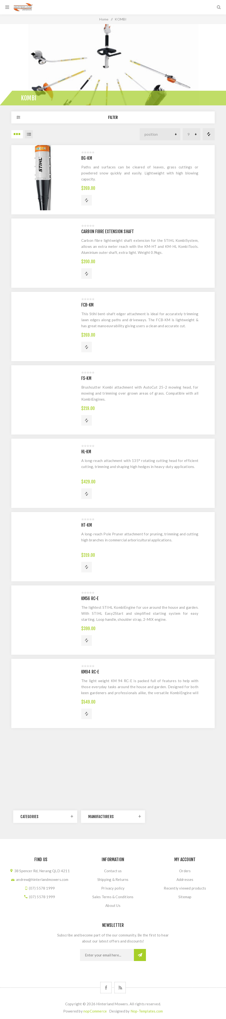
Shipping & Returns (113, 879)
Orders (185, 871)
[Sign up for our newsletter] (107, 955)
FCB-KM (87, 305)
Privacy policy (113, 888)
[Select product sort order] (160, 134)
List (29, 134)
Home (103, 19)
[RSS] (120, 987)
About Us (112, 905)
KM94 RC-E (90, 671)
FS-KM (86, 378)
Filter (113, 117)
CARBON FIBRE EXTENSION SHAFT (107, 231)
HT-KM (86, 525)
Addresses (185, 879)
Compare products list (209, 134)
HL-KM (86, 451)
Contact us (113, 871)
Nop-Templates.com (147, 1011)
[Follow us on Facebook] (106, 987)
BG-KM (86, 158)
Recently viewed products (185, 888)
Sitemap (184, 897)
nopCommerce (95, 1011)
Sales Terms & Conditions (113, 897)
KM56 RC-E (90, 598)
